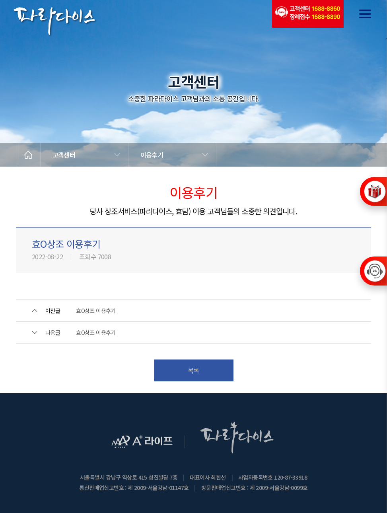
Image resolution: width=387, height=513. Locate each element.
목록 (193, 370)
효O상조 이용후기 (96, 311)
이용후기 (151, 154)
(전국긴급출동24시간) (307, 14)
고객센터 (64, 154)
